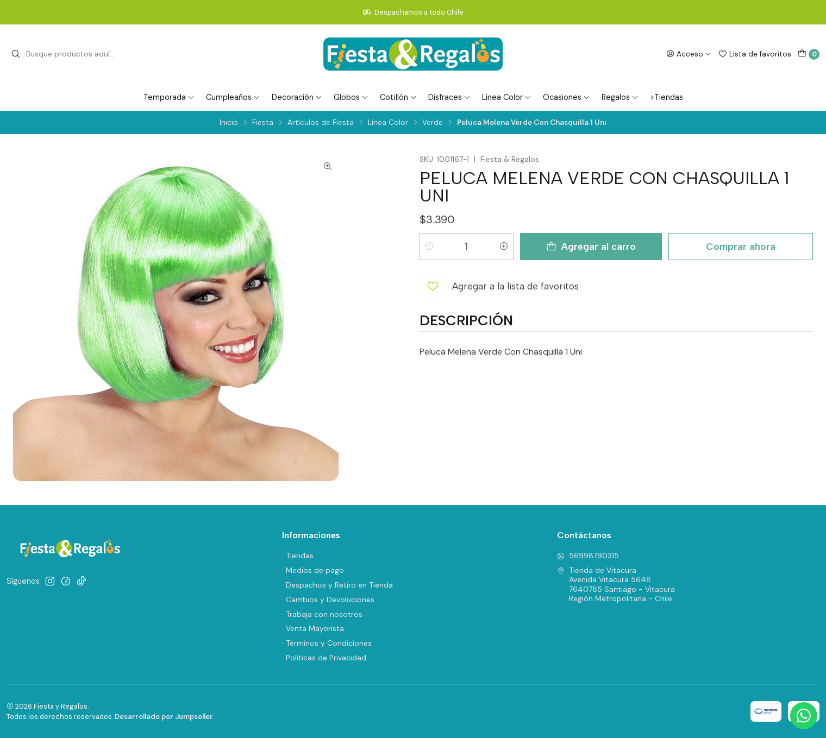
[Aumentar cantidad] (504, 247)
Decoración (297, 97)
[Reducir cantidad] (429, 247)
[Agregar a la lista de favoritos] (499, 286)
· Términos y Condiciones (327, 643)
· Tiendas (298, 555)
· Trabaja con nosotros (322, 614)
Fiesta (262, 123)
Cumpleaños (233, 97)
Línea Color (506, 97)
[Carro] (808, 54)
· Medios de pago (313, 570)
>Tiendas (666, 97)
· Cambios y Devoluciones (328, 599)
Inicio (229, 123)
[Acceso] (689, 53)
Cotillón (398, 97)
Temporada (169, 97)
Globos (351, 97)
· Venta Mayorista (313, 628)
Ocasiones (566, 97)
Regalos (620, 97)
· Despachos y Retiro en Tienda (337, 585)
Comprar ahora (740, 246)
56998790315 (588, 555)
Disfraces (449, 97)
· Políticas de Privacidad (324, 658)
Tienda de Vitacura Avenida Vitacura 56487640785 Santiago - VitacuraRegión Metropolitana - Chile (616, 584)
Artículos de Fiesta (320, 123)
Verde (432, 123)
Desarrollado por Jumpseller (164, 716)
